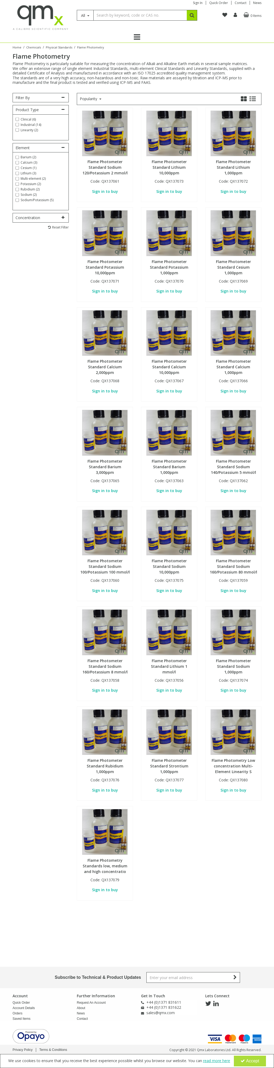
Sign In (198, 3)
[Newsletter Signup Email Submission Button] (235, 977)
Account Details (24, 1008)
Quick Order (218, 3)
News (257, 3)
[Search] (140, 15)
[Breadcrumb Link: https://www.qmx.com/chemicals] (33, 47)
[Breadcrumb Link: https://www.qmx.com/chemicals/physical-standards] (59, 47)
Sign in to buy (105, 191)
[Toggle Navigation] (137, 37)
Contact (240, 3)
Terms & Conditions (53, 1050)
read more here (216, 1060)
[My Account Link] (235, 15)
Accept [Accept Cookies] (250, 1061)
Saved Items (22, 1019)
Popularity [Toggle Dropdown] (89, 98)
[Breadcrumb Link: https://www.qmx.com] (17, 47)
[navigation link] (225, 15)
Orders (17, 1013)
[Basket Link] (251, 15)
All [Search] (83, 15)
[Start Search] (192, 15)
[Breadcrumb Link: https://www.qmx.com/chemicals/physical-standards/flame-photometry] (90, 47)
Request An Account (91, 1003)
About (81, 1008)
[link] (208, 1003)
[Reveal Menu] (137, 37)
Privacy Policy (23, 1050)
